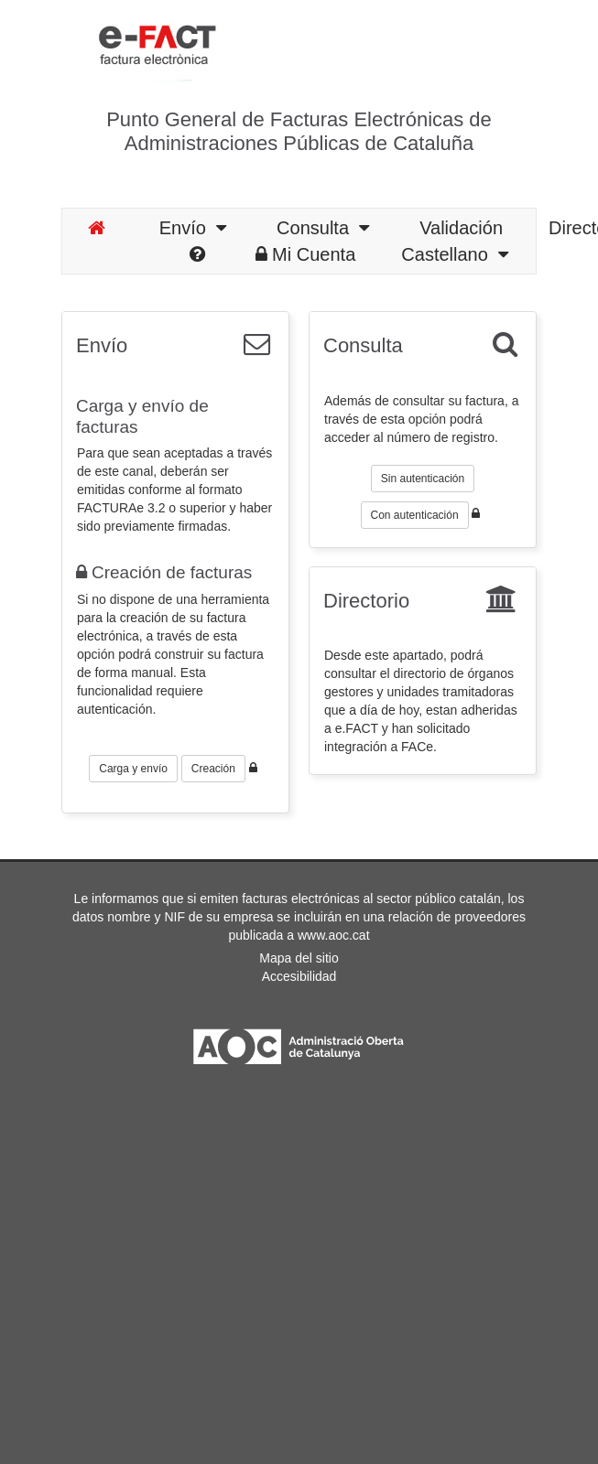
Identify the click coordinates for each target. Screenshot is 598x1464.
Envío (192, 228)
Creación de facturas (164, 572)
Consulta (323, 228)
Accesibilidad (299, 976)
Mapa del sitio (298, 958)
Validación (461, 228)
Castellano (454, 254)
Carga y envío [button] (133, 768)
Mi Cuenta (305, 254)
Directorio (366, 600)
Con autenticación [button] (415, 515)
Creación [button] (213, 768)
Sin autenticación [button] (422, 478)
